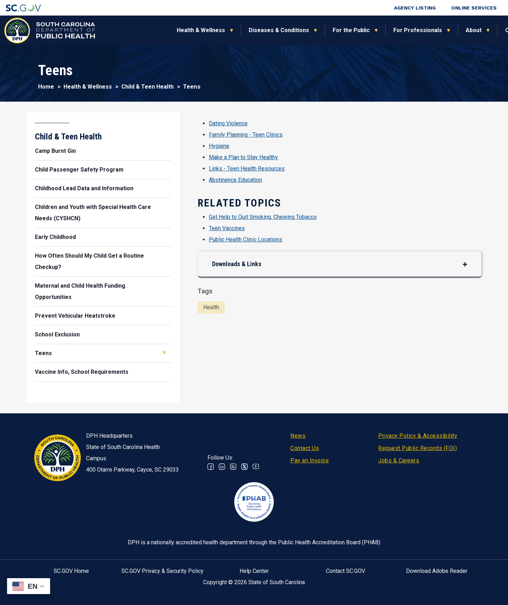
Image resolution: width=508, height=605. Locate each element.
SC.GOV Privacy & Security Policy (162, 571)
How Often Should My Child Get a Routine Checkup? (89, 261)
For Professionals (346, 30)
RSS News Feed (233, 466)
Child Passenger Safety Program (79, 169)
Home (46, 86)
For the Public (279, 30)
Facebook (210, 466)
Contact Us (304, 448)
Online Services (474, 8)
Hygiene (219, 146)
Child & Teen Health (147, 86)
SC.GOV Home (71, 571)
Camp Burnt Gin (55, 151)
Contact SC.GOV (345, 571)
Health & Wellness (129, 30)
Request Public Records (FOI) (417, 448)
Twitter (244, 466)
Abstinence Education (235, 179)
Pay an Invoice (309, 460)
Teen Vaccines (227, 228)
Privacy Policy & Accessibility (417, 435)
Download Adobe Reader (436, 571)
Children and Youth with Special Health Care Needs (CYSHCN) (93, 213)
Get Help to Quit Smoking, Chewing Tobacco (263, 217)
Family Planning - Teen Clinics (246, 134)
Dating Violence (228, 123)
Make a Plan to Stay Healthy (243, 157)
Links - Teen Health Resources (247, 168)
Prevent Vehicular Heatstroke (75, 315)
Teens (43, 353)
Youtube (256, 466)
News (298, 435)
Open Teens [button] (164, 353)
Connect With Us (456, 30)
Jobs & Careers (398, 460)
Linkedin (222, 466)
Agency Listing (415, 8)
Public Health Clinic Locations (245, 239)
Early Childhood (55, 237)
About (402, 30)
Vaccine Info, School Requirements (81, 372)
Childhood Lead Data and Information (84, 188)
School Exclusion (57, 334)
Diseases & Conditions (207, 30)
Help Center (254, 571)
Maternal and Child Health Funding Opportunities (80, 291)
